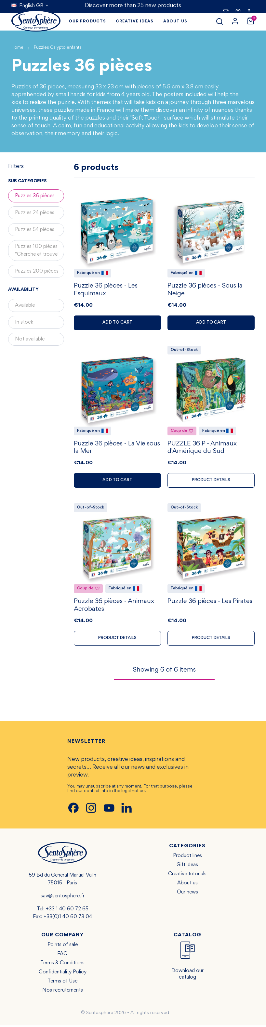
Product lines (187, 857)
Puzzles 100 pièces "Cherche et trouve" (37, 250)
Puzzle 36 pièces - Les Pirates (209, 603)
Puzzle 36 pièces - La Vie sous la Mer (117, 449)
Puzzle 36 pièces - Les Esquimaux (106, 290)
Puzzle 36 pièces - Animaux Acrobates (114, 607)
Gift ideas (187, 866)
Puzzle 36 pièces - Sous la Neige (205, 290)
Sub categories (27, 181)
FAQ (62, 955)
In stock (24, 322)
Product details (211, 481)
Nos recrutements (62, 992)
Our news (187, 894)
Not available (30, 339)
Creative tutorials (187, 875)
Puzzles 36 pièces (35, 196)
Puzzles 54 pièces (34, 229)
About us (187, 884)
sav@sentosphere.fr (63, 897)
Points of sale (62, 946)
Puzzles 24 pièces (34, 213)
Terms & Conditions (62, 964)
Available (25, 305)
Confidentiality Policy (62, 973)
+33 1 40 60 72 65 (67, 910)
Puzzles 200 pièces (37, 271)
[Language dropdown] (30, 6)
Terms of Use (62, 983)
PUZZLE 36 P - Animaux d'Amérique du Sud (202, 449)
